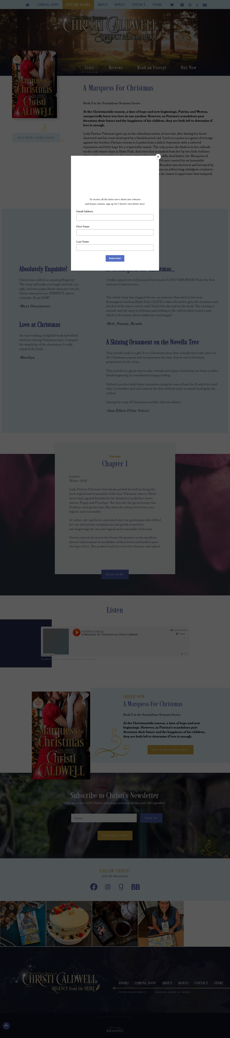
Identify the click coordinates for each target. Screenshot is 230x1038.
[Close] (158, 156)
